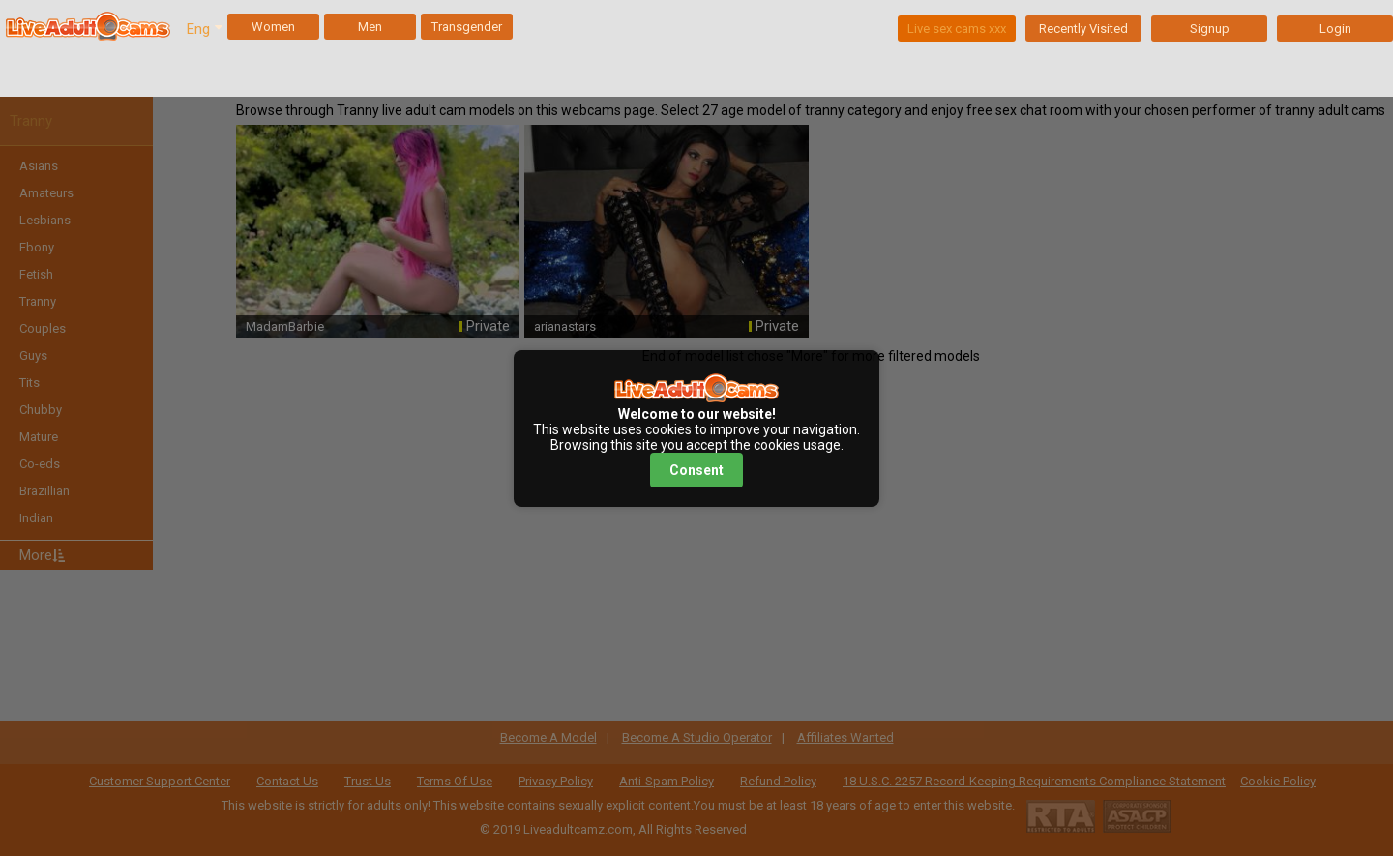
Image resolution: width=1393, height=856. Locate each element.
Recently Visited (1083, 28)
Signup (1210, 28)
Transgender (466, 26)
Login (1335, 28)
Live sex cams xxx (956, 28)
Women (273, 26)
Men (370, 26)
